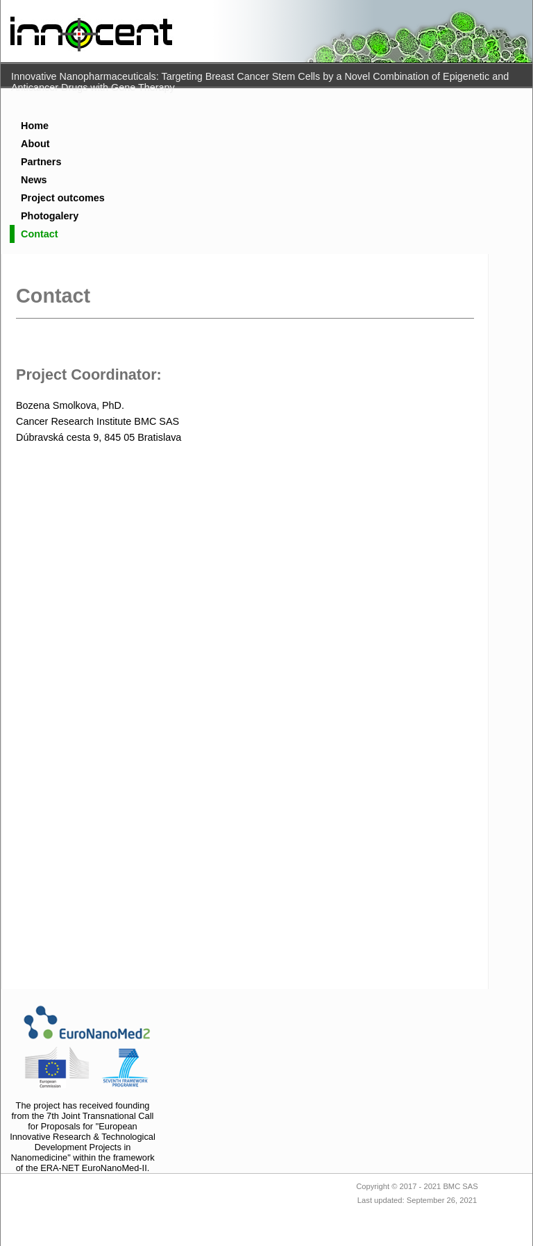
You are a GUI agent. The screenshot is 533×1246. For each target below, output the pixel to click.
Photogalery (49, 215)
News (34, 179)
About (35, 143)
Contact (39, 233)
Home (35, 125)
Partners (41, 161)
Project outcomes (63, 197)
